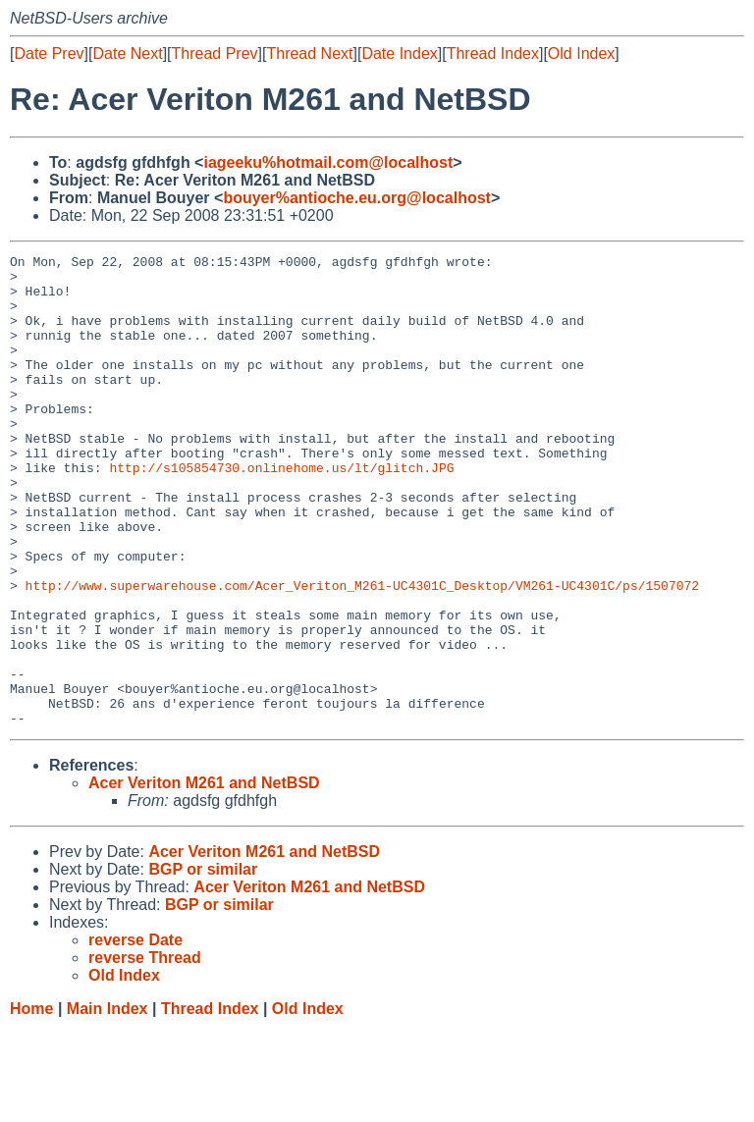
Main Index (107, 1103)
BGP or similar (202, 963)
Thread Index (493, 53)
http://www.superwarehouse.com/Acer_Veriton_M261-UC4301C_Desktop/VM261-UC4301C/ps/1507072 (362, 653)
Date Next (127, 53)
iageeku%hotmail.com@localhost (328, 162)
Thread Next (309, 53)
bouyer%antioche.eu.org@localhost (357, 197)
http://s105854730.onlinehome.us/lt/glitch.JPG (281, 511)
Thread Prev (215, 53)
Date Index (399, 53)
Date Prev (48, 53)
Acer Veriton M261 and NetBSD (204, 877)
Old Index (581, 53)
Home (31, 1103)
